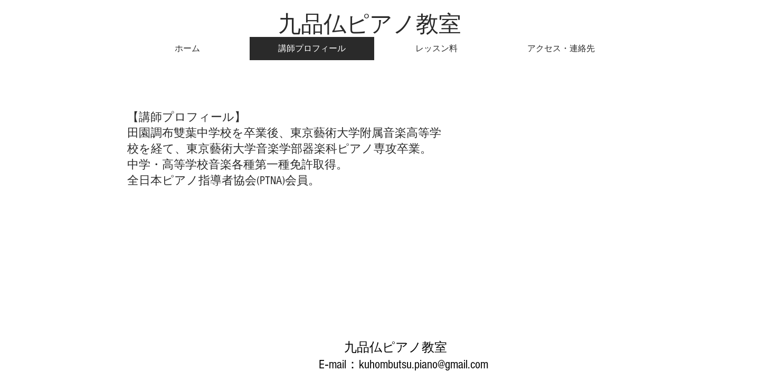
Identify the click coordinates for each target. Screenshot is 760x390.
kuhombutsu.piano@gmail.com (423, 364)
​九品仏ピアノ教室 (369, 23)
